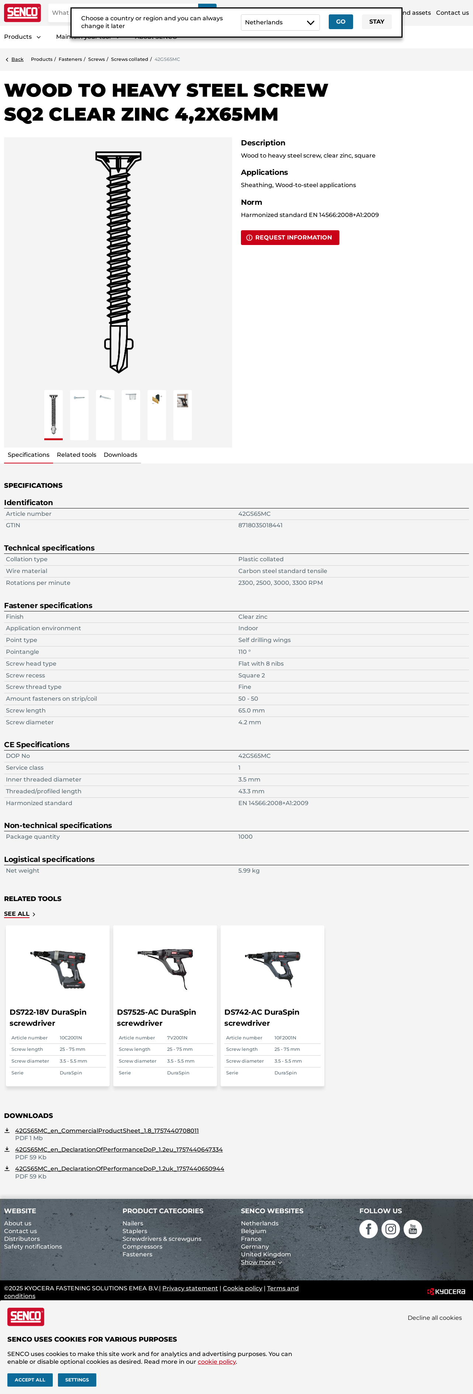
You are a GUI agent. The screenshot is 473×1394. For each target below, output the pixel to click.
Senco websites (272, 1211)
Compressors (142, 1246)
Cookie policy (242, 1288)
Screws (96, 59)
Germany (255, 1246)
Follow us (380, 1211)
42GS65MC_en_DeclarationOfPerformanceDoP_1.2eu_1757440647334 (119, 1149)
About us (17, 1223)
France (251, 1238)
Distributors (22, 1238)
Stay (376, 21)
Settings (77, 1380)
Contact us (452, 12)
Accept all (30, 1380)
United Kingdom (266, 1254)
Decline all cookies (435, 1317)
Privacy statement (190, 1288)
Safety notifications (33, 1246)
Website (20, 1211)
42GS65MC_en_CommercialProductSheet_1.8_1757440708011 (107, 1130)
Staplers (134, 1231)
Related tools (76, 454)
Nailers (132, 1223)
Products (18, 36)
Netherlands (260, 1223)
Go (341, 21)
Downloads (120, 454)
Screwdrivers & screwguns (161, 1238)
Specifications (28, 454)
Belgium (253, 1231)
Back (17, 59)
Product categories (162, 1211)
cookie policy (217, 1361)
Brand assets (411, 12)
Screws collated (129, 59)
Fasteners (70, 59)
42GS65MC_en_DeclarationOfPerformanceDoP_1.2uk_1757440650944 (119, 1168)
